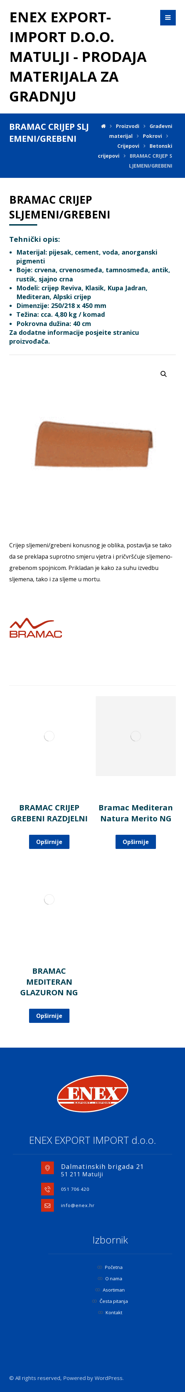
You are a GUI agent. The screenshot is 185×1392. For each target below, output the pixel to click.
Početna (110, 1267)
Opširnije (49, 842)
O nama (110, 1278)
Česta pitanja (110, 1301)
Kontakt (110, 1312)
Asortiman (110, 1290)
